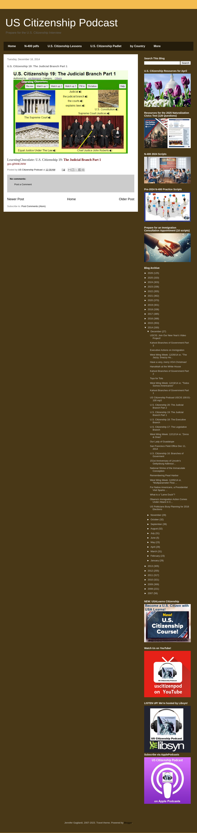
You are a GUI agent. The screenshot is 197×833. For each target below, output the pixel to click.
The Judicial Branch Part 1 (82, 160)
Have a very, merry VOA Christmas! (168, 362)
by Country (137, 46)
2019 (151, 305)
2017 (151, 314)
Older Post (126, 199)
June (153, 537)
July (153, 533)
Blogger (128, 822)
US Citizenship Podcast (61, 23)
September (157, 524)
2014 (151, 327)
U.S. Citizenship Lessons (65, 46)
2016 (151, 318)
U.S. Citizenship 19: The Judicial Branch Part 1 (166, 413)
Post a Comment (23, 184)
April (153, 547)
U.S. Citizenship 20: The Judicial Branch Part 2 (166, 406)
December (156, 331)
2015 (151, 323)
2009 (151, 584)
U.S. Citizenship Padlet (105, 46)
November (156, 515)
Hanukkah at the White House (165, 366)
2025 (151, 277)
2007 (151, 593)
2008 (151, 588)
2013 (151, 566)
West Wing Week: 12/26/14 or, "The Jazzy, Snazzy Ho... (168, 356)
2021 (151, 295)
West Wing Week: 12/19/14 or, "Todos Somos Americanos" (169, 384)
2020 (151, 300)
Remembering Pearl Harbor (164, 475)
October (155, 519)
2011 (151, 575)
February (156, 555)
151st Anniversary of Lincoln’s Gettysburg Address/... (165, 462)
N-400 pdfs (31, 46)
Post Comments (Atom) (33, 206)
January (155, 560)
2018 (151, 309)
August (154, 528)
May (153, 542)
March (154, 551)
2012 (151, 570)
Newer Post (15, 199)
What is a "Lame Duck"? (162, 494)
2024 (151, 282)
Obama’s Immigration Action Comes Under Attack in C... (168, 500)
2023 (151, 286)
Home (12, 46)
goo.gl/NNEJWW (16, 163)
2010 (151, 579)
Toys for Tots (156, 378)
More (157, 46)
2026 (151, 273)
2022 (151, 291)
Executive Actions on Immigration (167, 350)
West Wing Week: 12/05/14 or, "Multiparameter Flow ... (165, 481)
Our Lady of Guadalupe (162, 441)
